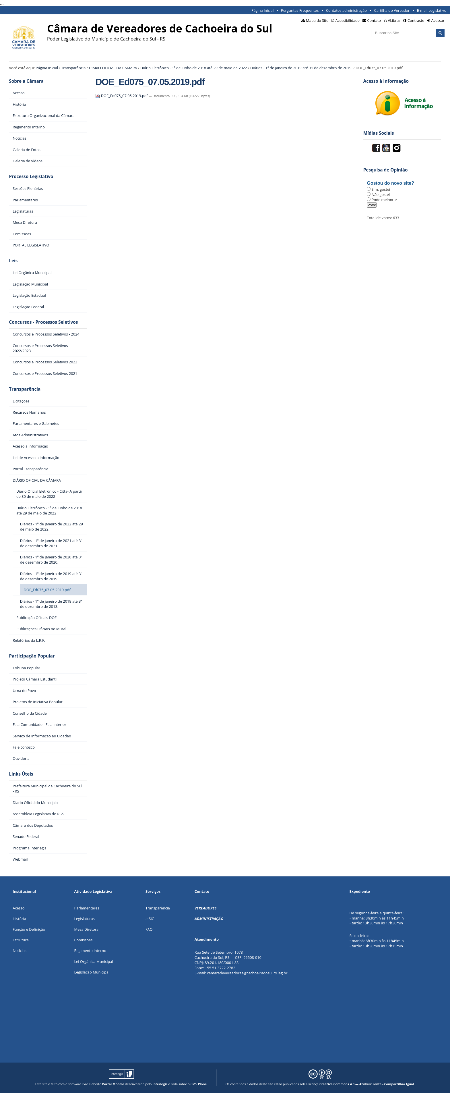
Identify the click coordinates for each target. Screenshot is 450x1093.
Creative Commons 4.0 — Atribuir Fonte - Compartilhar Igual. (367, 1084)
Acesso (18, 908)
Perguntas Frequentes (300, 10)
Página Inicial (262, 10)
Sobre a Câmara (26, 81)
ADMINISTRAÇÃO (209, 918)
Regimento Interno (90, 950)
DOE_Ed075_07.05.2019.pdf (122, 95)
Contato (374, 20)
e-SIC (150, 918)
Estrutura (21, 939)
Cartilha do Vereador (392, 10)
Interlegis (159, 1084)
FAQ (149, 929)
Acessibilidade (347, 20)
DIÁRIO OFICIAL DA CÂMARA (113, 67)
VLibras (394, 20)
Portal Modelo (113, 1084)
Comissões (83, 939)
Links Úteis (21, 774)
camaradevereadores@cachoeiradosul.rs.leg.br (247, 973)
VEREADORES (206, 908)
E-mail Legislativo (431, 10)
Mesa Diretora (86, 929)
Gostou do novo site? (390, 183)
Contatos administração (346, 10)
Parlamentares (86, 908)
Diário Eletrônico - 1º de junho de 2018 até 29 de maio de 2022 (193, 67)
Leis (13, 261)
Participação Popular (32, 656)
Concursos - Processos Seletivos (43, 322)
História (19, 918)
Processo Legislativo (31, 177)
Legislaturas (84, 918)
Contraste (416, 20)
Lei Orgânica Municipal (93, 961)
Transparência (73, 67)
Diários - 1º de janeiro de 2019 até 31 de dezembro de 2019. (301, 67)
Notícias (19, 950)
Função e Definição (29, 929)
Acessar (438, 20)
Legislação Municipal (91, 972)
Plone (202, 1084)
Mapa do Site (317, 20)
